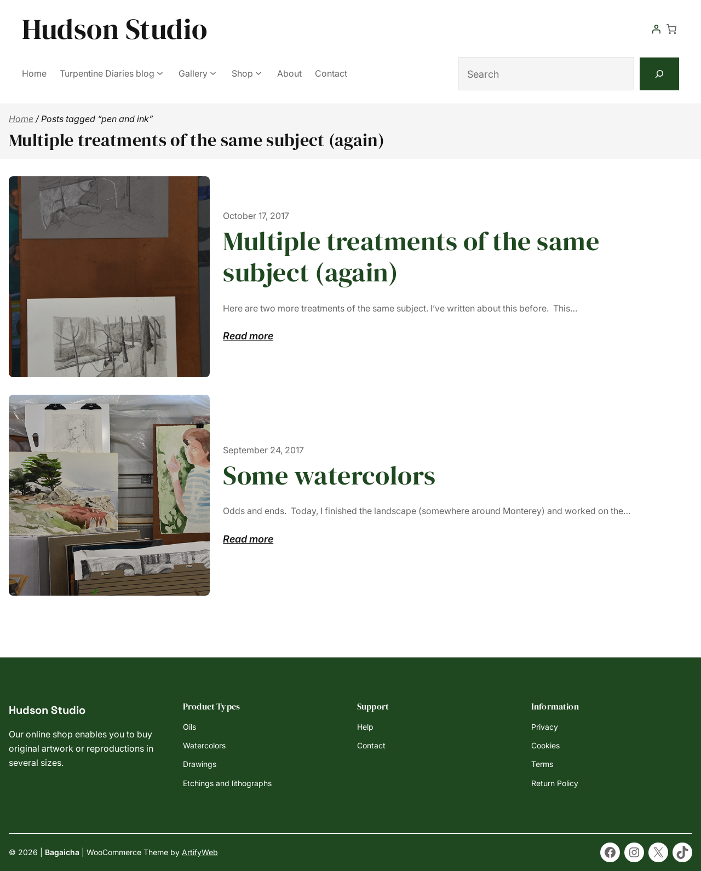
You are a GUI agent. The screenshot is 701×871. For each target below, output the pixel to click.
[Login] (656, 29)
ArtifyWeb (200, 852)
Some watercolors (329, 476)
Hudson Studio (115, 28)
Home (21, 118)
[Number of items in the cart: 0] (671, 29)
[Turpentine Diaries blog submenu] (160, 73)
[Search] (659, 73)
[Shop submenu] (258, 73)
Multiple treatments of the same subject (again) (411, 257)
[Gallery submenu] (213, 73)
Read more (248, 336)
